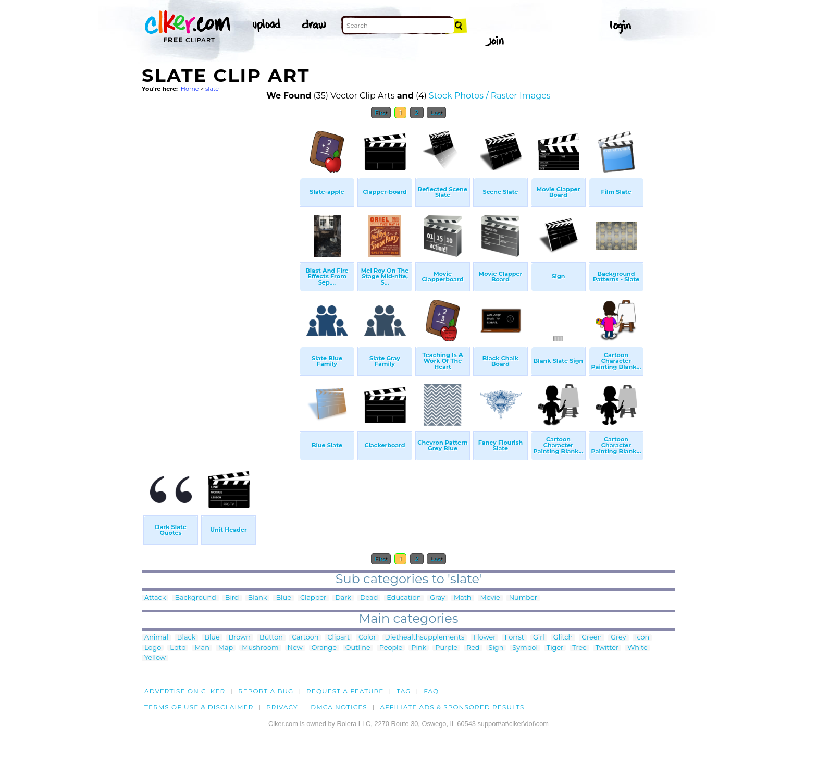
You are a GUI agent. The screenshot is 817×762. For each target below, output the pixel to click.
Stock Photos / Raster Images (490, 96)
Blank (257, 598)
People (391, 648)
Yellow (155, 658)
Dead (369, 598)
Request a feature (344, 691)
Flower (484, 637)
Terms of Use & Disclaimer (199, 707)
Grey (618, 637)
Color (367, 637)
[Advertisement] (220, 280)
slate (212, 88)
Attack (155, 598)
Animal (156, 637)
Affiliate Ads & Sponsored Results (452, 707)
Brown (240, 637)
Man (201, 648)
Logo (152, 648)
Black (186, 637)
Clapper (313, 598)
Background (195, 598)
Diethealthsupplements (425, 637)
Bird (232, 598)
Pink (418, 648)
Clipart (338, 637)
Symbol (525, 648)
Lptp (177, 648)
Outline (357, 648)
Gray (437, 598)
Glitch (563, 637)
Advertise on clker (184, 691)
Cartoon (305, 637)
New (295, 648)
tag (404, 691)
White (637, 648)
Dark (343, 598)
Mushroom (260, 648)
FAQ (431, 691)
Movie (490, 598)
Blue (283, 598)
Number (523, 598)
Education (404, 598)
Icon (642, 637)
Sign (496, 648)
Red (473, 648)
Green (591, 637)
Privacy (282, 707)
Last (436, 112)
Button (271, 637)
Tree (579, 648)
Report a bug (266, 691)
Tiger (555, 648)
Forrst (514, 637)
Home (190, 88)
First (381, 112)
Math (463, 598)
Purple (446, 648)
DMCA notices (339, 707)
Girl (538, 637)
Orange (324, 648)
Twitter (607, 648)
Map (225, 648)
